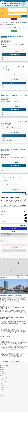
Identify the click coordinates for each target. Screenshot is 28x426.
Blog (2, 367)
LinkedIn (3, 404)
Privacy (2, 379)
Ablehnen (14, 231)
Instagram (3, 403)
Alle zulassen (14, 228)
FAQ (2, 375)
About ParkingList (4, 365)
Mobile (2, 391)
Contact (2, 397)
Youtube (2, 408)
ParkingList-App (22, 312)
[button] (17, 264)
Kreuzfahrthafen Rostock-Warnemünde (7, 358)
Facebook (3, 401)
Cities (2, 389)
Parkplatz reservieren (14, 54)
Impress (2, 369)
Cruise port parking (4, 387)
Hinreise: (2, 10)
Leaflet (15, 275)
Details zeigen (22, 225)
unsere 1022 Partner (8, 199)
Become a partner (4, 399)
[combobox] (17, 11)
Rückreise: (2, 13)
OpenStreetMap (22, 275)
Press (2, 371)
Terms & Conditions (4, 377)
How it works (3, 381)
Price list (2, 393)
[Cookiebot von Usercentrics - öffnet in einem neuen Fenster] (22, 194)
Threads (2, 406)
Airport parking (4, 385)
